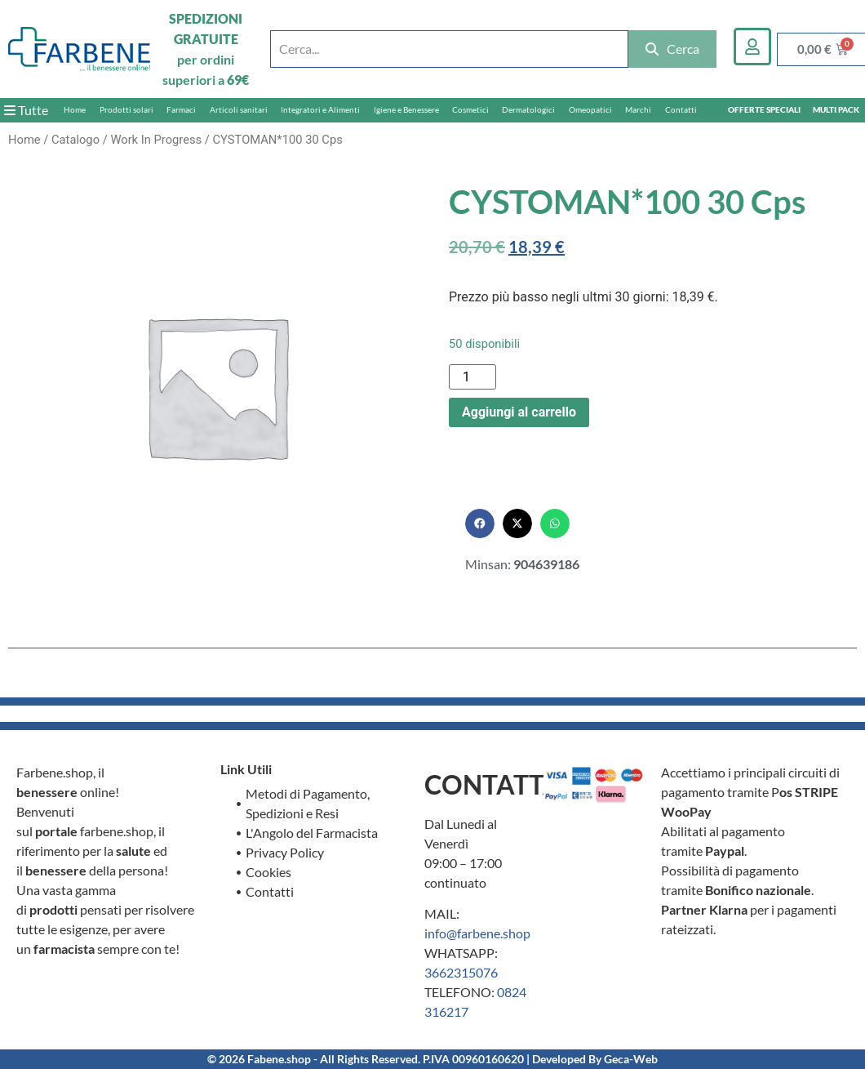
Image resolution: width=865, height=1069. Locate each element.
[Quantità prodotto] (472, 377)
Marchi (638, 109)
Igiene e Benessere (406, 109)
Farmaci (181, 109)
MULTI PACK (836, 109)
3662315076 (461, 972)
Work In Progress (156, 139)
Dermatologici (528, 109)
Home (75, 109)
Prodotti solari (126, 109)
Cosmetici (470, 109)
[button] (480, 523)
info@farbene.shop (477, 933)
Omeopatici (590, 109)
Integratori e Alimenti (320, 109)
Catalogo (75, 139)
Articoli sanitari (239, 109)
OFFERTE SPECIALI (764, 109)
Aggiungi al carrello (519, 412)
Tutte (26, 110)
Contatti (681, 109)
